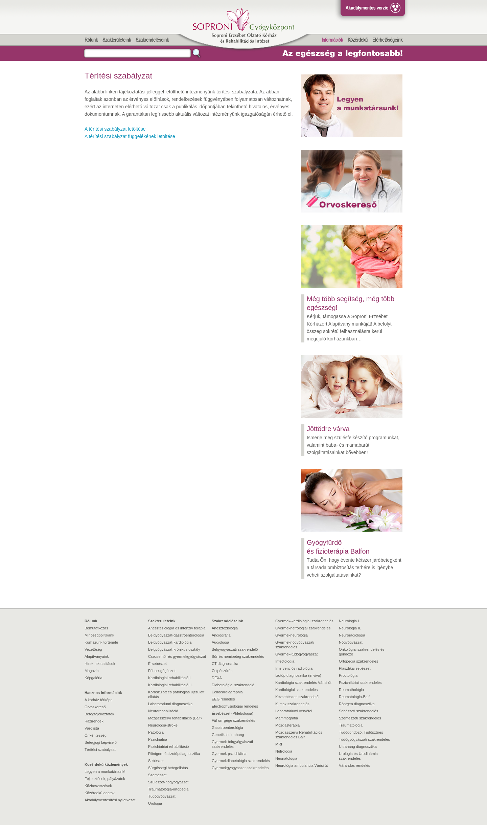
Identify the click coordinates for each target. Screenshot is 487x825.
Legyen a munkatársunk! (105, 772)
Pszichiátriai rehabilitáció (168, 746)
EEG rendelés (223, 699)
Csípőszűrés (222, 671)
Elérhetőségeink (387, 40)
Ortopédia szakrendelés (358, 661)
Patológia (156, 732)
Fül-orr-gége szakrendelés (233, 720)
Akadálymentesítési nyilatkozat (110, 800)
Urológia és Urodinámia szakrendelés (358, 756)
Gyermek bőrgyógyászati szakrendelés (232, 744)
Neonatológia (286, 758)
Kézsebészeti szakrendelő (297, 697)
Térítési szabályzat (100, 750)
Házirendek (94, 721)
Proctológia (348, 675)
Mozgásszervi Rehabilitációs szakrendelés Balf (298, 734)
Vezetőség (93, 649)
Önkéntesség (96, 735)
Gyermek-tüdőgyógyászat (296, 654)
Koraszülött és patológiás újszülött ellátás (176, 694)
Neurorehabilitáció (163, 711)
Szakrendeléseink (152, 40)
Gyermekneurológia (291, 635)
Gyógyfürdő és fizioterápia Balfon (338, 547)
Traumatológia (351, 725)
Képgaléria (93, 678)
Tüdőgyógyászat (162, 796)
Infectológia (284, 661)
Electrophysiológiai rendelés (235, 706)
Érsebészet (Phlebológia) (232, 713)
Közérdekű (358, 40)
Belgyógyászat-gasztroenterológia (176, 635)
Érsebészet (157, 664)
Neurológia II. (350, 628)
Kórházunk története (101, 642)
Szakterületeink (116, 40)
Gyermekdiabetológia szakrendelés (241, 761)
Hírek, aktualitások (100, 664)
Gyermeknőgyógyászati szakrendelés (294, 644)
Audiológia (220, 642)
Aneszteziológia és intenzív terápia (176, 628)
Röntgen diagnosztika (357, 704)
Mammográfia (286, 718)
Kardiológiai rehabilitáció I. (169, 678)
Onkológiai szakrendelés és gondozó (362, 651)
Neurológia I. (349, 621)
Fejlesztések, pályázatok (105, 779)
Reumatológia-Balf (354, 697)
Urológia (155, 803)
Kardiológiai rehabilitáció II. (170, 685)
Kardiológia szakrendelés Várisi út (303, 683)
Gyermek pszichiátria (229, 754)
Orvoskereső (95, 707)
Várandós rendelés (354, 765)
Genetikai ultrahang (228, 735)
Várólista (92, 728)
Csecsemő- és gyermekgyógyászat (177, 656)
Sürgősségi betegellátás (168, 768)
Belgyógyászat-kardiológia (169, 642)
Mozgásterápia (287, 725)
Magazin (92, 671)
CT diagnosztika (225, 664)
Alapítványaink (97, 656)
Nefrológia (283, 751)
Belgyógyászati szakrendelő (235, 649)
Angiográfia (221, 635)
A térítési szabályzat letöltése (115, 129)
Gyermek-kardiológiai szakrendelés (304, 621)
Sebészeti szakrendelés (358, 711)
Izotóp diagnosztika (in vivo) (298, 675)
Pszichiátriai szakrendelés (360, 683)
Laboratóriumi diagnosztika (170, 704)
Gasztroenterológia (227, 728)
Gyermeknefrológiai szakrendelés (302, 628)
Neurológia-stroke (163, 725)
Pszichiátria (157, 739)
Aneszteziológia (225, 628)
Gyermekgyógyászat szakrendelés (240, 768)
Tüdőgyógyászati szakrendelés (364, 739)
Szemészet (157, 775)
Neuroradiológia (352, 635)
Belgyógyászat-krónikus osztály (174, 649)
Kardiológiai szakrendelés (296, 690)
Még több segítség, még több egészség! (350, 303)
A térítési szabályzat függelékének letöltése (130, 136)
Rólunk (91, 40)
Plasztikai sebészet (355, 668)
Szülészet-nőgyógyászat (168, 782)
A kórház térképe (99, 700)
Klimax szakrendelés (292, 704)
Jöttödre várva (328, 428)
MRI (278, 744)
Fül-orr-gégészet (162, 671)
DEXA (217, 678)
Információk (332, 40)
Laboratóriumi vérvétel (293, 711)
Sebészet (156, 761)
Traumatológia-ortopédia (168, 789)
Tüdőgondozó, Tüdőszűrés (361, 732)
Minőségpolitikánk (99, 635)
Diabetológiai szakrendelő (233, 685)
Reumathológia (351, 690)
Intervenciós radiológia (293, 668)
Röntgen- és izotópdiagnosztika (174, 754)
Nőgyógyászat (351, 642)
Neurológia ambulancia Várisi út (301, 765)
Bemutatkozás (96, 628)
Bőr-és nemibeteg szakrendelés (238, 656)
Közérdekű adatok (100, 793)
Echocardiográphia (227, 692)
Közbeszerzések (98, 786)
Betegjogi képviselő (101, 742)
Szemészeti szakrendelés (360, 718)
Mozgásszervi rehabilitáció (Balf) (175, 718)
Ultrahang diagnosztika (358, 746)
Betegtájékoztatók (99, 714)
